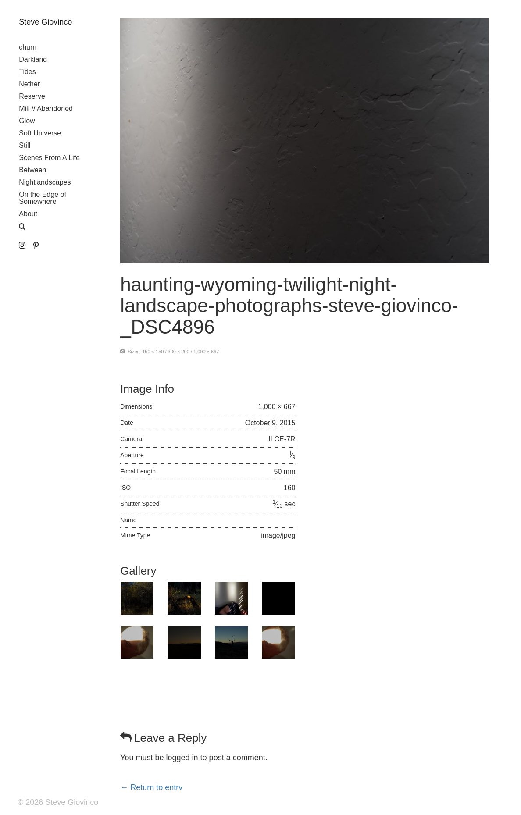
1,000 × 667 (206, 351)
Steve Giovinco (45, 22)
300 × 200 (178, 351)
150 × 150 (153, 351)
